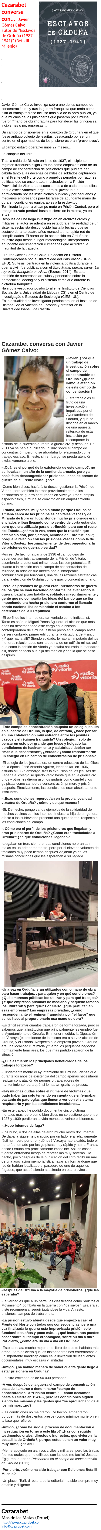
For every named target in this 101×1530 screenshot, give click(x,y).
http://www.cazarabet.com (21, 1522)
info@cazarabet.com (17, 1526)
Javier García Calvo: (31, 255)
